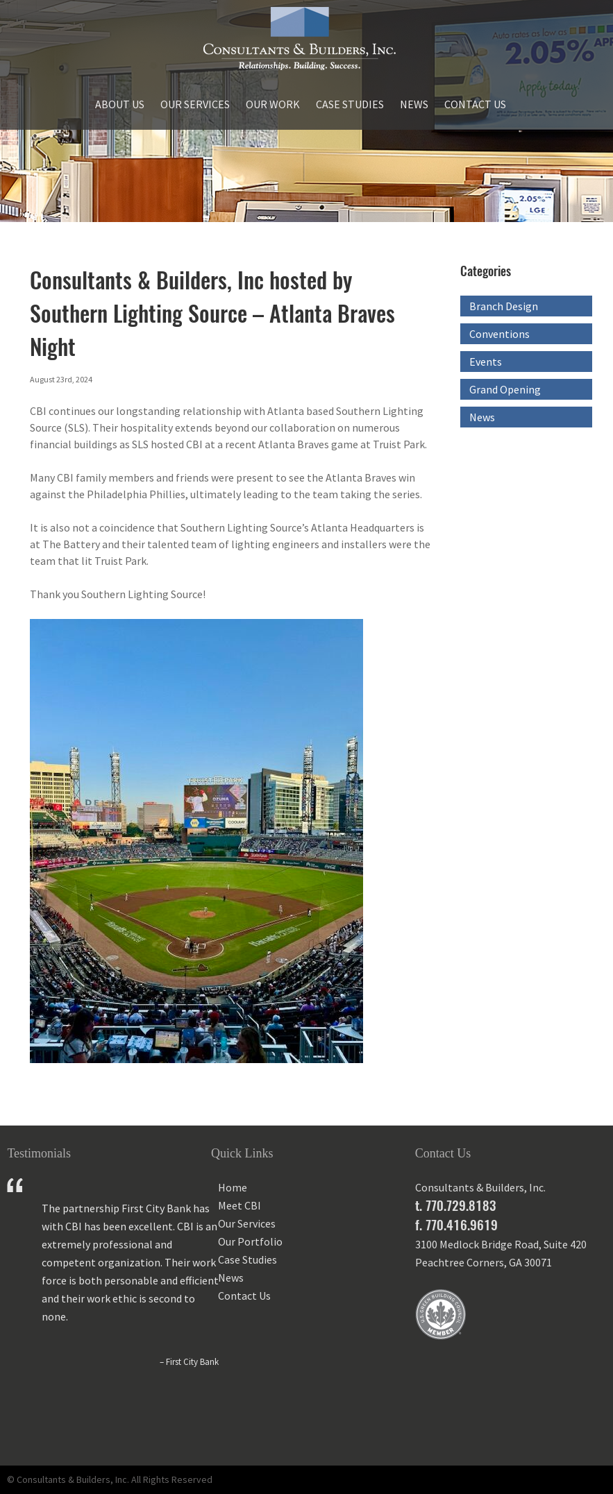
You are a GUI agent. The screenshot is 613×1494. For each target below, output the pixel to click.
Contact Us (475, 104)
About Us (119, 104)
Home (232, 1187)
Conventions (499, 334)
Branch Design (503, 306)
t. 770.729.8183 (455, 1205)
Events (485, 361)
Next (187, 1422)
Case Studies (350, 104)
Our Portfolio (250, 1241)
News (414, 104)
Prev (18, 1422)
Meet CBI (239, 1205)
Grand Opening (505, 389)
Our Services (195, 104)
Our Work (273, 104)
